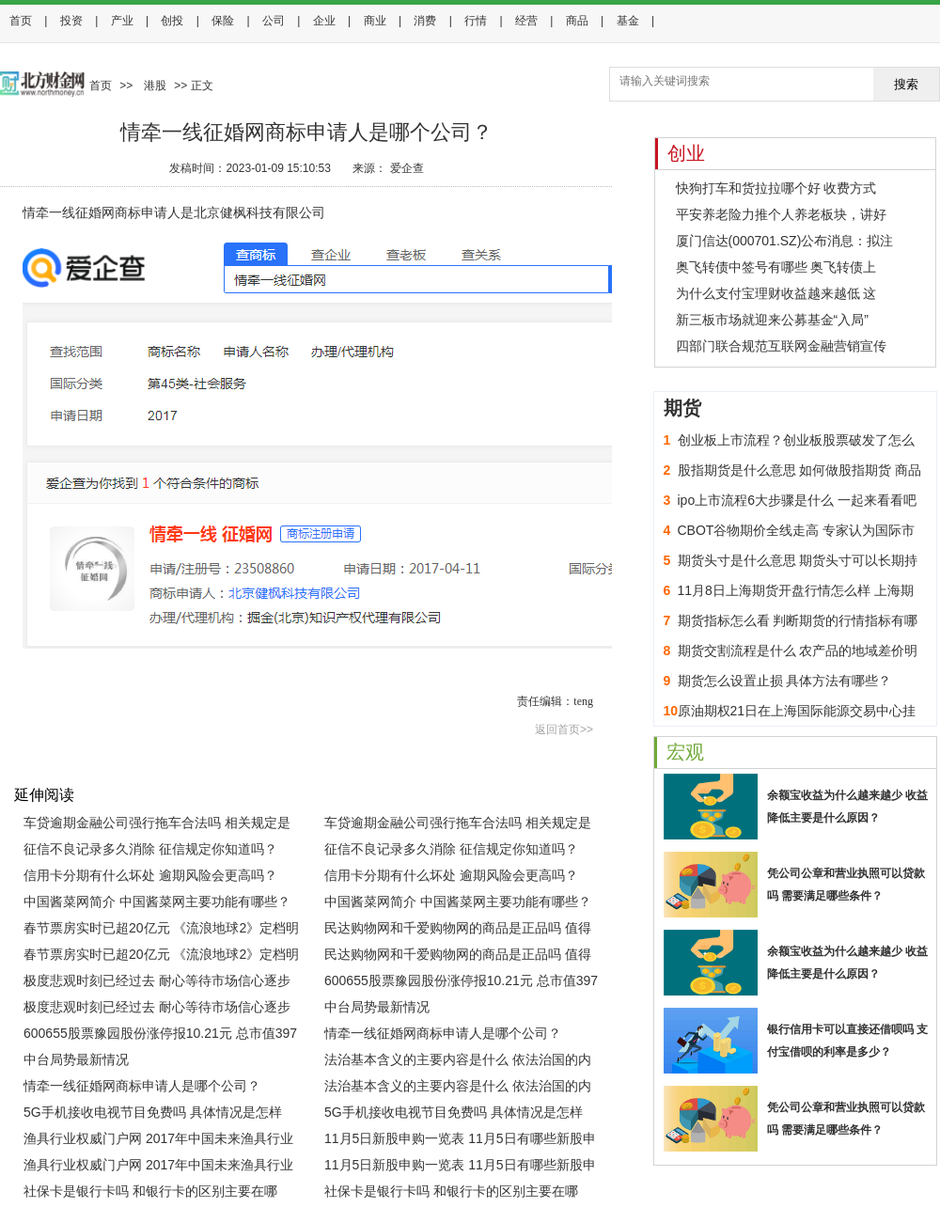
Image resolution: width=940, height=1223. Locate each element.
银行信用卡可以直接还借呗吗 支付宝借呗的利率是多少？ (847, 1040)
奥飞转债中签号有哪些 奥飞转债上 (776, 266)
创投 (172, 20)
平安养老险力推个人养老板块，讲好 (781, 214)
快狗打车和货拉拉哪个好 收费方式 (776, 188)
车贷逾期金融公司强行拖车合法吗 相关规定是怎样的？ (157, 825)
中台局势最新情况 (377, 1006)
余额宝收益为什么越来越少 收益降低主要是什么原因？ (847, 806)
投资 (71, 20)
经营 (526, 20)
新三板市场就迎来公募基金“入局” (772, 319)
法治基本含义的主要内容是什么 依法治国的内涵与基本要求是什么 (457, 1062)
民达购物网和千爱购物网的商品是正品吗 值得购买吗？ (457, 930)
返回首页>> (564, 729)
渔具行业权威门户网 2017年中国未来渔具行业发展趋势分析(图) (158, 1141)
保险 (223, 20)
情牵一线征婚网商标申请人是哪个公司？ (442, 1033)
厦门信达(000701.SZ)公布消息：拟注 (785, 240)
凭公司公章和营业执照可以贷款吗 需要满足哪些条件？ (846, 884)
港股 (155, 85)
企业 (324, 20)
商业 (375, 20)
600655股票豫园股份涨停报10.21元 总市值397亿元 (461, 983)
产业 (122, 20)
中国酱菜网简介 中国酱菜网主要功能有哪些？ (157, 901)
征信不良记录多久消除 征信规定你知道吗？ (150, 848)
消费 (425, 20)
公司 (273, 20)
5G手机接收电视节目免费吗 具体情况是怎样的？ (153, 1115)
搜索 (906, 84)
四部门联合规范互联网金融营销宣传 (781, 345)
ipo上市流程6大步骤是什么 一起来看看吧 (797, 500)
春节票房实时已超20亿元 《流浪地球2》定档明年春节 (161, 930)
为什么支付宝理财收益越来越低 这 (776, 293)
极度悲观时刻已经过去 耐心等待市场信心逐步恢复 (157, 983)
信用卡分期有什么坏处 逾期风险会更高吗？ (150, 875)
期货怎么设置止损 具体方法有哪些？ (785, 680)
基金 (628, 20)
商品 (577, 20)
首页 (20, 20)
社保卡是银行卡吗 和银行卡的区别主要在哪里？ (150, 1194)
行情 (475, 20)
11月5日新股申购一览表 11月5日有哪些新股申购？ (460, 1141)
